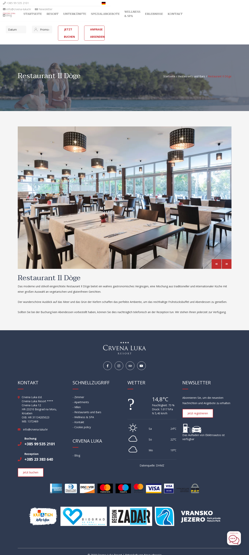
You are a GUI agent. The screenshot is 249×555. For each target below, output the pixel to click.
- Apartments (81, 395)
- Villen (77, 400)
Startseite (72, 13)
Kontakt (224, 13)
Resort (92, 13)
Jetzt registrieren (198, 407)
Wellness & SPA (176, 13)
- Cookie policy (82, 420)
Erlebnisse (203, 13)
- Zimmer (78, 390)
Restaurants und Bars (191, 69)
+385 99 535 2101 (31, 3)
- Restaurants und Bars (87, 405)
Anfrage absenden (205, 29)
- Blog (76, 449)
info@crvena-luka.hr (62, 3)
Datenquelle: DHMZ (152, 459)
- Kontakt (78, 415)
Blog (105, 3)
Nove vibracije (153, 548)
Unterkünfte (114, 13)
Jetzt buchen (151, 29)
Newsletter (88, 3)
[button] (216, 258)
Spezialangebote (145, 13)
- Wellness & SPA (83, 410)
